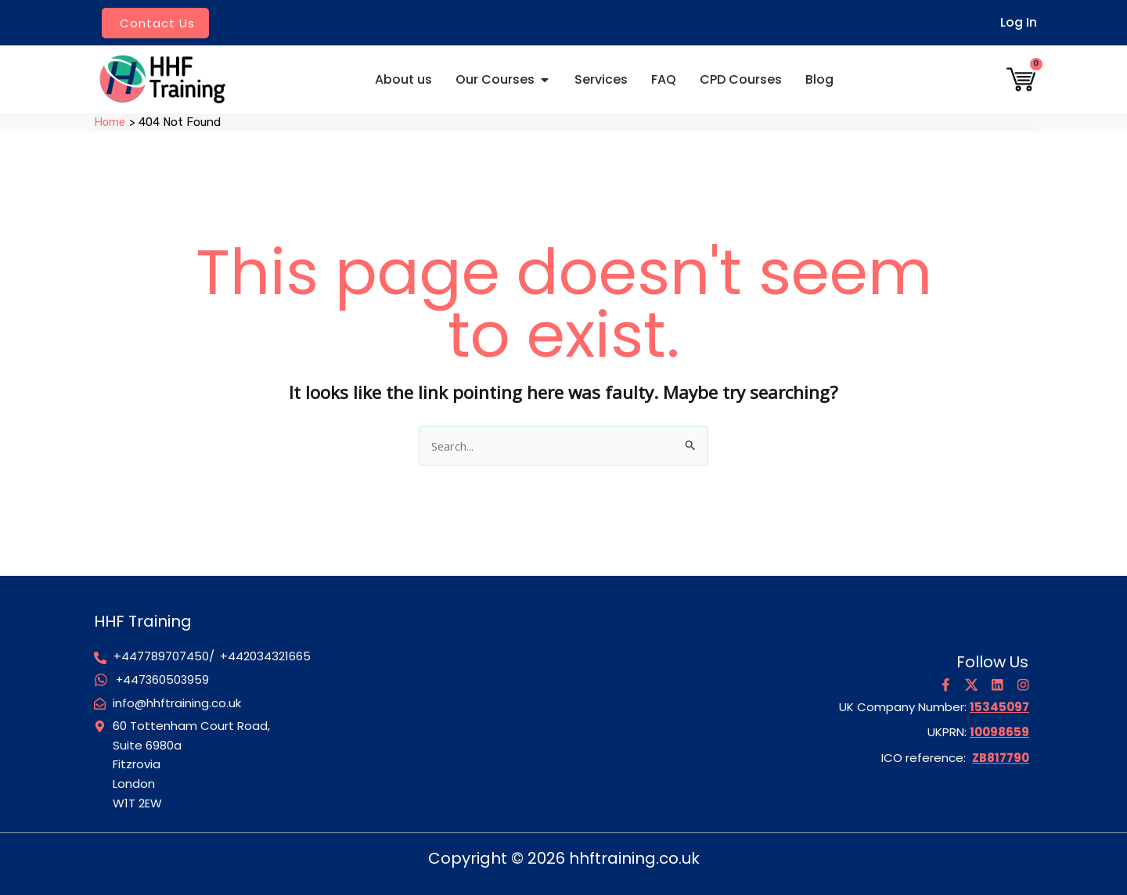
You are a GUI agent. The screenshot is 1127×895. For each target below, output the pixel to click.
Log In (1018, 22)
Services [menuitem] (601, 79)
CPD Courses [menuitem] (741, 79)
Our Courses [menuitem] (495, 79)
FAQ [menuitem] (663, 79)
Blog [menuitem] (819, 79)
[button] (544, 79)
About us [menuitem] (403, 79)
